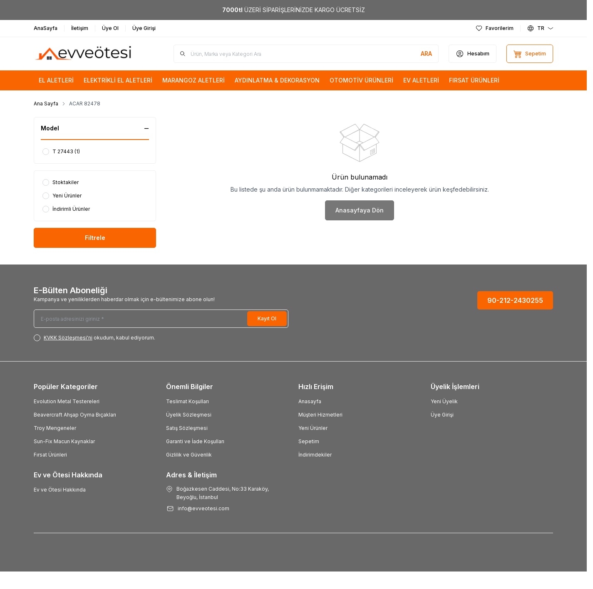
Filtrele (95, 237)
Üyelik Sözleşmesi (188, 415)
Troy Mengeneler (55, 428)
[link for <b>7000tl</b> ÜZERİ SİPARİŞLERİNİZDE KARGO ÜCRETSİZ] (293, 10)
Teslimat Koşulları (187, 401)
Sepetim (308, 441)
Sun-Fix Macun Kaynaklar (64, 441)
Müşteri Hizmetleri (320, 415)
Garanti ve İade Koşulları (195, 441)
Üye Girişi (442, 415)
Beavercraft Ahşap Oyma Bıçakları (75, 415)
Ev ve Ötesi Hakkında (60, 490)
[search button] (426, 54)
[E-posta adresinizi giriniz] (161, 318)
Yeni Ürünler (313, 428)
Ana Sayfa (46, 103)
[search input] (306, 54)
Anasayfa (309, 401)
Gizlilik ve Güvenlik (189, 455)
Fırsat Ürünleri (50, 455)
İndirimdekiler (315, 455)
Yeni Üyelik (444, 401)
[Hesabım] (472, 54)
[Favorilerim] (495, 28)
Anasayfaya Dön (359, 210)
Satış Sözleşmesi (187, 428)
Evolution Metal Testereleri (66, 401)
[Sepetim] (529, 54)
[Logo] (84, 54)
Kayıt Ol (267, 318)
